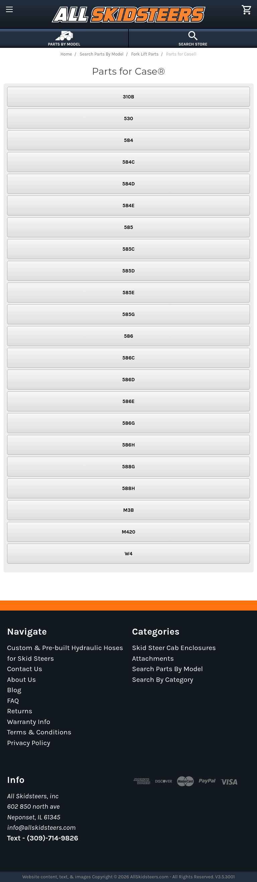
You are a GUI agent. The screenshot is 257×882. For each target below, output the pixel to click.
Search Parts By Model (167, 669)
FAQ (13, 701)
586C (128, 358)
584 (128, 140)
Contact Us (24, 669)
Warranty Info (28, 722)
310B (128, 97)
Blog (14, 690)
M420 (129, 532)
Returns (19, 711)
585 (128, 227)
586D (128, 380)
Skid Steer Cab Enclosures (174, 648)
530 (128, 118)
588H (128, 488)
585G (128, 314)
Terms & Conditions (39, 732)
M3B (128, 510)
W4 (128, 554)
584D (128, 184)
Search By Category (162, 679)
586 (128, 336)
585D (128, 271)
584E (128, 206)
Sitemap (20, 753)
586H (128, 445)
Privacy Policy (28, 743)
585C (128, 249)
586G (128, 423)
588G (128, 467)
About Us (21, 679)
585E (128, 293)
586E (128, 401)
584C (128, 162)
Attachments (153, 658)
